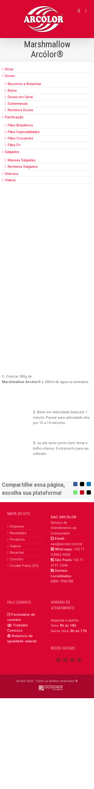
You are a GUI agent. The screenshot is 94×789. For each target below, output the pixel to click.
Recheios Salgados (23, 166)
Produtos (17, 539)
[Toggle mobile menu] (86, 10)
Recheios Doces (20, 110)
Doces (10, 76)
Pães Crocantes (20, 138)
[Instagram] (65, 660)
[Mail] (79, 660)
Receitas (17, 552)
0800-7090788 (62, 581)
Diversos (11, 174)
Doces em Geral (20, 97)
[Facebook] (58, 660)
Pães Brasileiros (20, 125)
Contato (16, 559)
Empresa (17, 526)
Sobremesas (18, 103)
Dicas (9, 69)
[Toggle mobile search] (78, 10)
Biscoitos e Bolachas (24, 84)
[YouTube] (72, 660)
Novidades (18, 533)
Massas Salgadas (21, 160)
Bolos (12, 90)
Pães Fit (14, 145)
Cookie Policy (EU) (24, 565)
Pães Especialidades (24, 132)
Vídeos (10, 180)
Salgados (12, 152)
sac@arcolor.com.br (67, 544)
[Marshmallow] (47, 251)
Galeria (15, 546)
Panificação (14, 117)
